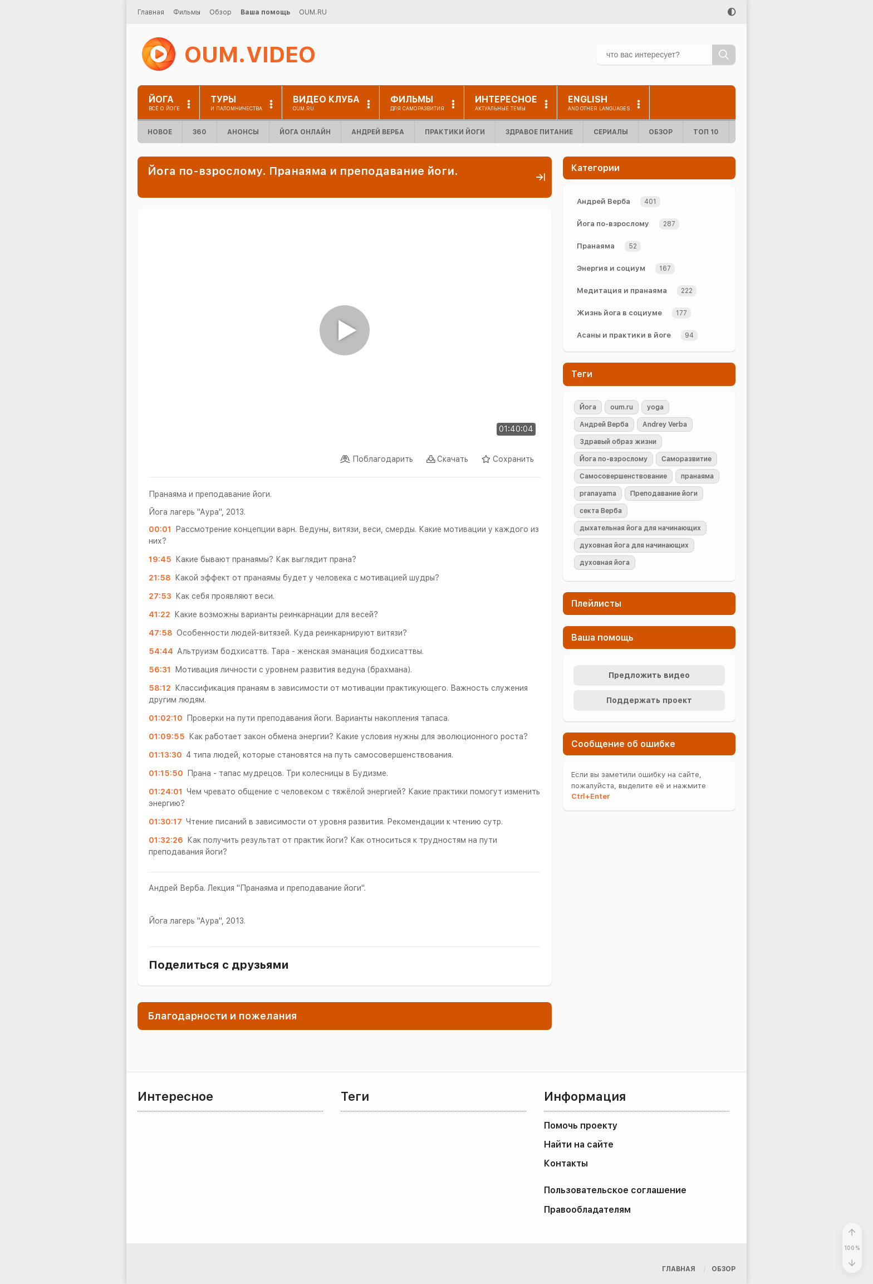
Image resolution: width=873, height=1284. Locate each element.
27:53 (160, 596)
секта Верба (601, 511)
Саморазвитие (686, 459)
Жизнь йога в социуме (619, 313)
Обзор (220, 12)
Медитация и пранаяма (622, 290)
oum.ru (621, 407)
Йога (588, 407)
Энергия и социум (611, 268)
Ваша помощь (265, 12)
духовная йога (605, 563)
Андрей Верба (377, 132)
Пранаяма (596, 246)
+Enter (590, 796)
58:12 (160, 688)
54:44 (161, 651)
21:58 (160, 577)
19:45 (160, 559)
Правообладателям (587, 1209)
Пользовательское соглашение (615, 1190)
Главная (151, 12)
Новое (160, 132)
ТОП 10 (706, 132)
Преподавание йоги (664, 493)
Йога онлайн (305, 132)
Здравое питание (539, 132)
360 (200, 132)
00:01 (160, 529)
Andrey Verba (665, 424)
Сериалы (611, 132)
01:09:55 (167, 736)
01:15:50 (166, 773)
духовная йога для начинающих (634, 545)
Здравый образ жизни (618, 442)
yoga (655, 407)
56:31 (160, 669)
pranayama (598, 493)
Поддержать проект (649, 700)
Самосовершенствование (623, 476)
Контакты (566, 1163)
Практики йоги (455, 132)
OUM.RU (313, 12)
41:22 (159, 614)
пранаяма (697, 476)
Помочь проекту (580, 1125)
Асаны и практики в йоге (624, 335)
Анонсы (243, 132)
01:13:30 (165, 754)
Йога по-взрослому (613, 223)
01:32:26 (166, 840)
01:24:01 (166, 791)
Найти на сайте (579, 1144)
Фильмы (186, 12)
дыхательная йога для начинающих (640, 528)
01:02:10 (166, 718)
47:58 (161, 632)
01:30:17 (165, 821)
